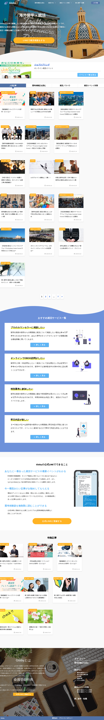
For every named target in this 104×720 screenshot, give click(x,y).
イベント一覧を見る (87, 75)
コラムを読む (81, 680)
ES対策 (79, 676)
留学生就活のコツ (82, 672)
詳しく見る (40, 345)
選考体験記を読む (40, 3)
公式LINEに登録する (52, 521)
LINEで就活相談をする (34, 40)
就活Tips (51, 3)
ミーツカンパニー (17, 425)
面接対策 (79, 678)
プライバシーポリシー (66, 718)
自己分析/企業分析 (82, 674)
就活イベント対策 (65, 3)
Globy (2, 718)
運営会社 (54, 718)
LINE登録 (95, 3)
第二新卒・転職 (79, 3)
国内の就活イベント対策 (84, 690)
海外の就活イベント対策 (84, 692)
